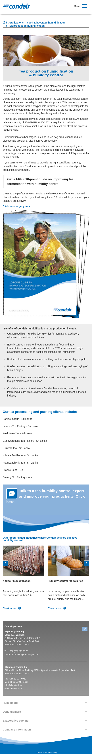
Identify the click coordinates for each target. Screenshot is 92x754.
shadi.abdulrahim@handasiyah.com (22, 654)
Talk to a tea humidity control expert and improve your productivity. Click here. (45, 496)
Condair (16, 6)
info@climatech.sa (13, 685)
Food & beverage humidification (46, 22)
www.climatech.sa (13, 688)
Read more (12, 608)
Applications (16, 22)
